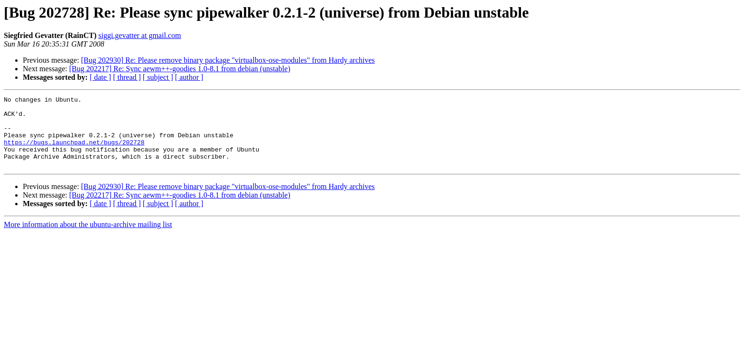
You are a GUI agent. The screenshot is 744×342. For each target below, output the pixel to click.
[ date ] (100, 77)
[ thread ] (127, 77)
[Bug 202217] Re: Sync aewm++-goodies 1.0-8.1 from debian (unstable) (179, 69)
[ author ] (189, 77)
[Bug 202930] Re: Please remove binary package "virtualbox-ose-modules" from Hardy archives (228, 60)
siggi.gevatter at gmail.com (139, 35)
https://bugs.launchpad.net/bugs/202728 (74, 152)
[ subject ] (158, 77)
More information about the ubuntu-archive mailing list (88, 239)
